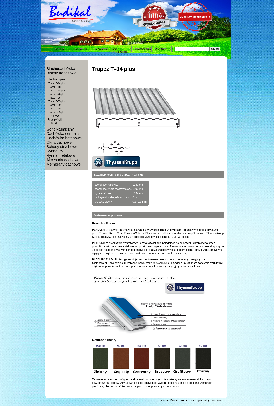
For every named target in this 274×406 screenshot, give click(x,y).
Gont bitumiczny (60, 129)
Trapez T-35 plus (56, 101)
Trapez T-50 (54, 105)
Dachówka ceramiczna (65, 133)
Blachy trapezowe (61, 73)
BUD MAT (54, 116)
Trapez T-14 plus (56, 83)
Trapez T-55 (54, 108)
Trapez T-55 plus (56, 112)
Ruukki (52, 123)
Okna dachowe (59, 142)
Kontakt (216, 400)
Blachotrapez (56, 79)
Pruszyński (54, 119)
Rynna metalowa (60, 155)
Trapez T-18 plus (56, 90)
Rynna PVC (56, 151)
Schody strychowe (61, 147)
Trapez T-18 (54, 87)
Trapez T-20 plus (56, 94)
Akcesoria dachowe (62, 160)
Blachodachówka (60, 69)
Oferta (183, 400)
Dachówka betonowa (64, 138)
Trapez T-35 (54, 97)
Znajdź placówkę (199, 400)
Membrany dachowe (63, 164)
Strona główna (168, 400)
